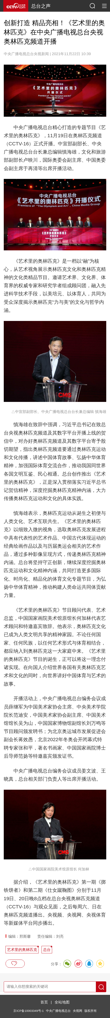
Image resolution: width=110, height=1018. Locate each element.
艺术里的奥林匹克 (22, 949)
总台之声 (41, 6)
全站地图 (62, 1002)
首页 (44, 1002)
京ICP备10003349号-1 (28, 1010)
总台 (47, 949)
